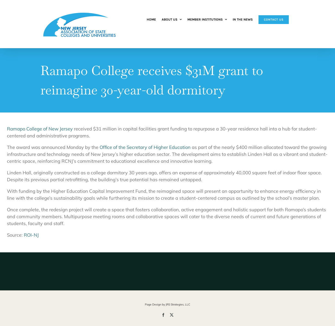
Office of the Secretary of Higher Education (145, 147)
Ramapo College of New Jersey (40, 129)
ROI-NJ (31, 235)
